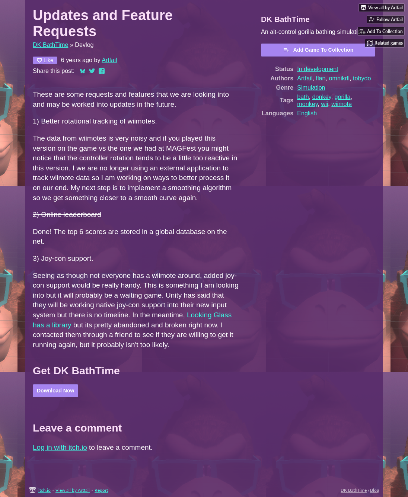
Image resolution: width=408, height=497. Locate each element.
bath (303, 96)
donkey (321, 96)
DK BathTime (50, 44)
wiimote (341, 103)
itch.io (44, 490)
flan (320, 78)
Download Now (55, 391)
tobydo (362, 78)
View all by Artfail (72, 490)
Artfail (109, 60)
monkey (307, 103)
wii (324, 103)
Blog (374, 490)
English (307, 113)
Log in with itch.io (60, 447)
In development (317, 68)
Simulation (311, 87)
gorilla (342, 96)
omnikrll (339, 78)
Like (45, 60)
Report (101, 490)
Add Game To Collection (318, 50)
